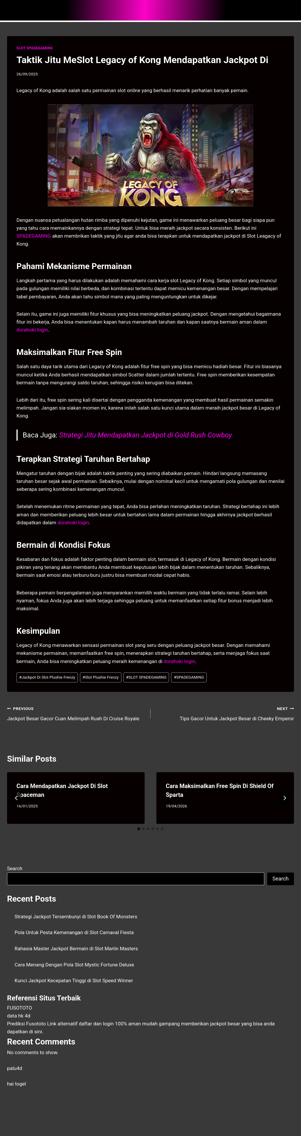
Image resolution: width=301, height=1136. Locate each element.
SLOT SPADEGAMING (34, 48)
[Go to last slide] (16, 798)
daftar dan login (96, 1024)
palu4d (14, 1068)
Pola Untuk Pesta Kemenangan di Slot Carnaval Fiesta (74, 932)
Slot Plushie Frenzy (101, 677)
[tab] (138, 828)
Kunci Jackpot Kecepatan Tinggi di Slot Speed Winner (74, 980)
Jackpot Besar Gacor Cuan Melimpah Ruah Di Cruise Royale (76, 713)
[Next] (284, 798)
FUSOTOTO (19, 1008)
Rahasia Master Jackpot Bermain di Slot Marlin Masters (76, 948)
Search (14, 868)
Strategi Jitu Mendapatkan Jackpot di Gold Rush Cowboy (145, 435)
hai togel (16, 1084)
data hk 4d (18, 1016)
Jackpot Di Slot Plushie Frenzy (47, 677)
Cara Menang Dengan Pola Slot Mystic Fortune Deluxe (74, 965)
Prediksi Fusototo (26, 1024)
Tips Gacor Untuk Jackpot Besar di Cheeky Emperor (224, 713)
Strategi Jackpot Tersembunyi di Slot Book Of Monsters (76, 916)
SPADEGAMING (189, 677)
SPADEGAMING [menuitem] (33, 236)
